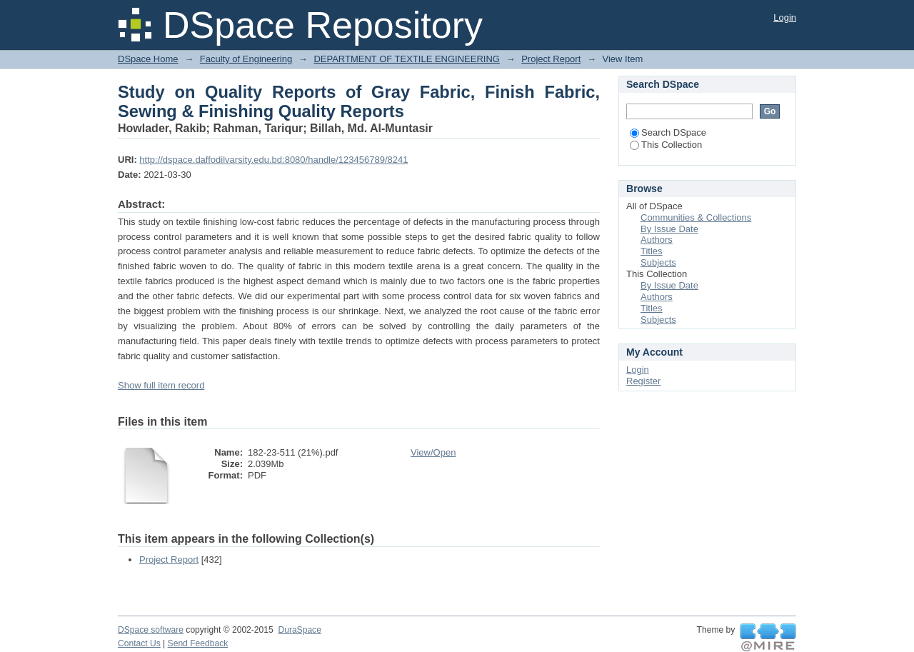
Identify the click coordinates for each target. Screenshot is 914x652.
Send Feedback (198, 643)
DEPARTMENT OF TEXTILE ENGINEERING (406, 59)
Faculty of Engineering (246, 59)
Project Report (551, 59)
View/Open (433, 452)
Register (643, 381)
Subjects (658, 262)
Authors (657, 239)
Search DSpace (668, 132)
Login (784, 17)
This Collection (666, 144)
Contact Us (139, 643)
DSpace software (151, 630)
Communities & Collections (696, 217)
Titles (652, 251)
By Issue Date (669, 229)
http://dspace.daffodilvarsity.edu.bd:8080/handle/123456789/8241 (273, 159)
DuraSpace (299, 630)
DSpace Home (148, 59)
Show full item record (161, 385)
